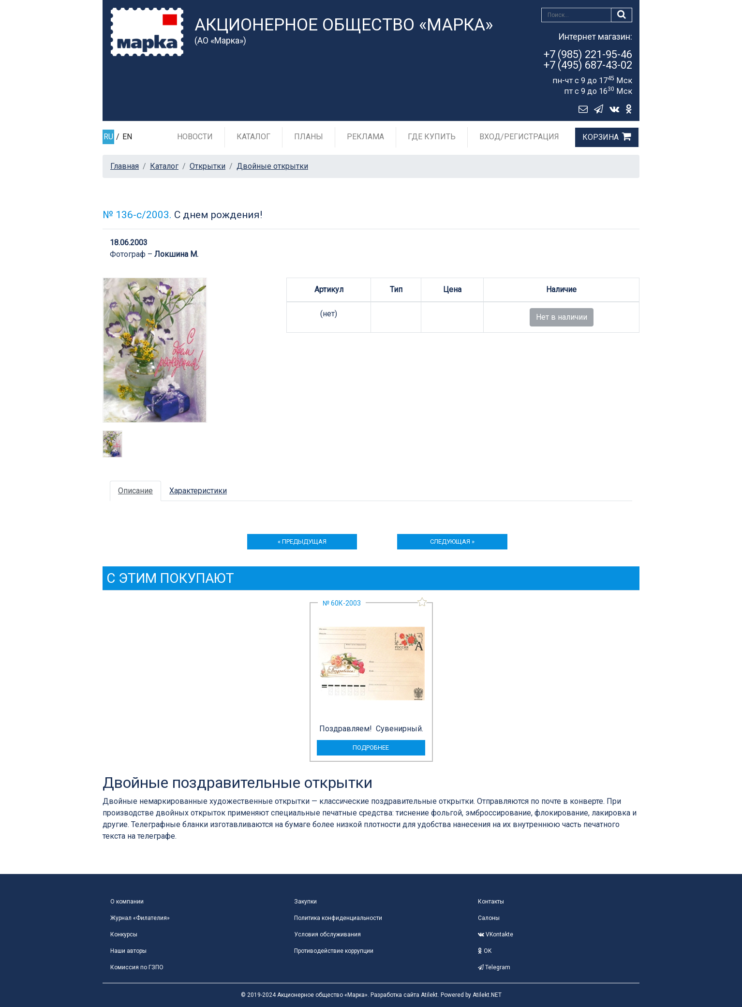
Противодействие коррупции (333, 951)
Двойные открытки (272, 166)
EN (127, 136)
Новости (195, 136)
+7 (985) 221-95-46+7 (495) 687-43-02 (588, 59)
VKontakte (495, 934)
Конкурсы (123, 934)
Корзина (600, 137)
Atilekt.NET (487, 995)
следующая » (452, 541)
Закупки (305, 901)
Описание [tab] (135, 490)
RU (108, 136)
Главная (124, 166)
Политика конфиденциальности (338, 918)
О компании (127, 901)
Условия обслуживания (327, 934)
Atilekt (429, 995)
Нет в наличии (561, 317)
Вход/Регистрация (519, 136)
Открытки (207, 166)
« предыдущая (302, 541)
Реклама (365, 136)
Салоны (489, 918)
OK (484, 951)
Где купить (432, 136)
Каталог (253, 136)
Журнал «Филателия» (140, 918)
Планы (308, 136)
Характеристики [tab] (198, 490)
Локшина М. (176, 254)
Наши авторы (128, 951)
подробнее (371, 747)
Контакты (491, 901)
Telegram (494, 967)
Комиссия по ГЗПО (136, 967)
